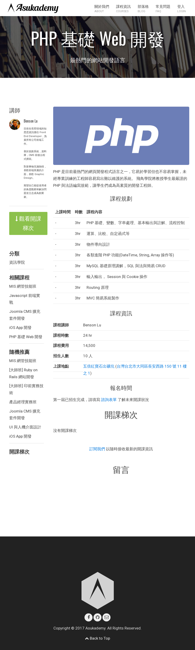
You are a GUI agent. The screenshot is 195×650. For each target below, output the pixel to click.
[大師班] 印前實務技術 (26, 389)
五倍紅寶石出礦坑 (98, 366)
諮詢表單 (109, 399)
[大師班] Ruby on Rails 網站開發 (23, 373)
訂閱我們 (97, 449)
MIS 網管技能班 (22, 286)
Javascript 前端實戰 (24, 299)
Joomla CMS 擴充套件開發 (24, 315)
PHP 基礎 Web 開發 (25, 336)
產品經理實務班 (23, 402)
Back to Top (97, 638)
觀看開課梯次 (28, 223)
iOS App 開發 (20, 327)
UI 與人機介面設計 (25, 427)
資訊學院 (17, 262)
